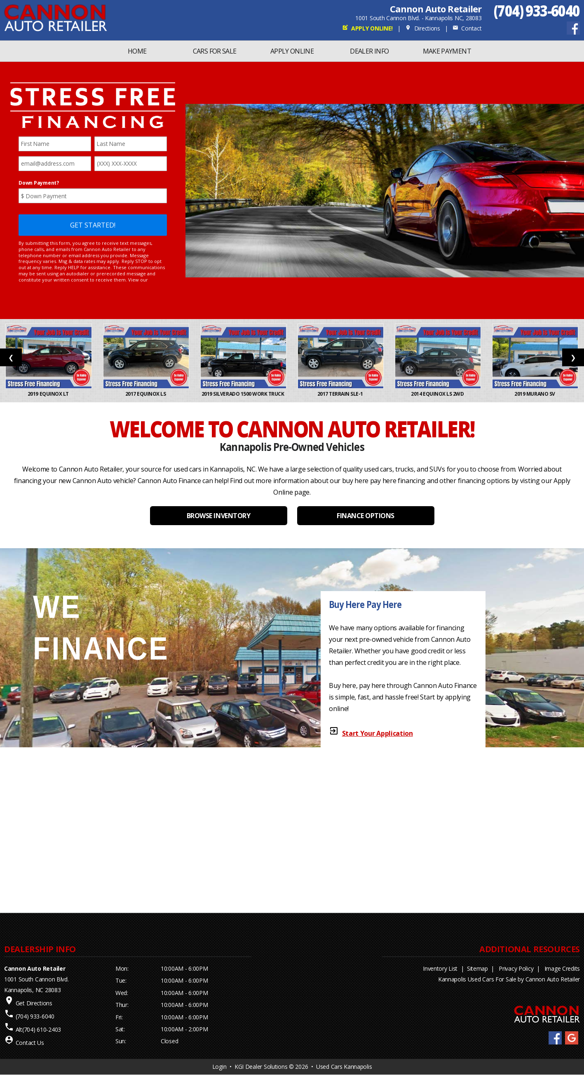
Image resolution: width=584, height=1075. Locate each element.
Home (137, 51)
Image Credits (562, 968)
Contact (467, 28)
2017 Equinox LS (146, 393)
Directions (422, 28)
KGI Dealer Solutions (261, 1066)
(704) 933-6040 (537, 10)
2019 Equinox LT (49, 393)
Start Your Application (377, 733)
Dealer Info (369, 51)
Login (219, 1066)
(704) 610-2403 (41, 1029)
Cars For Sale (215, 51)
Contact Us (30, 1043)
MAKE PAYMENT (447, 51)
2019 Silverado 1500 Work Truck (243, 393)
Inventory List (440, 968)
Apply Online (292, 51)
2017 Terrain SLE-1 (340, 393)
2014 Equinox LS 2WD (437, 393)
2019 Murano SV (535, 393)
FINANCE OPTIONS (365, 515)
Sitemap (477, 968)
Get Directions (34, 1003)
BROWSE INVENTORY (218, 515)
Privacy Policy (516, 968)
